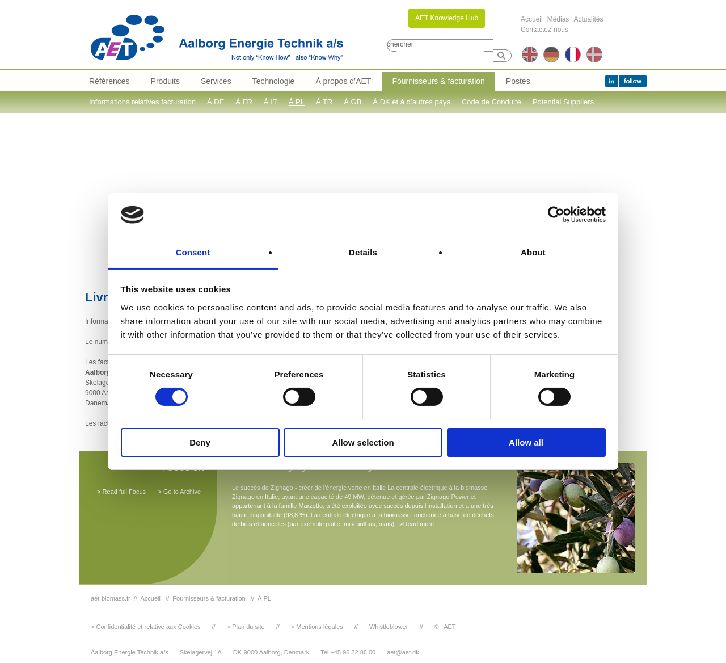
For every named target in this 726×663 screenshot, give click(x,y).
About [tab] (533, 252)
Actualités (588, 19)
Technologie (273, 81)
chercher (400, 44)
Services (216, 81)
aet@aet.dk (403, 652)
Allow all (526, 442)
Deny (199, 442)
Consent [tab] (193, 252)
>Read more (416, 524)
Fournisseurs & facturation (438, 81)
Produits (165, 81)
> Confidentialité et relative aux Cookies (146, 626)
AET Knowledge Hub (446, 18)
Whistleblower (388, 626)
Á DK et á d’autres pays (411, 102)
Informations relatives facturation (142, 102)
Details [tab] (363, 252)
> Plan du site (246, 626)
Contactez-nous (544, 29)
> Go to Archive (179, 491)
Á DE (215, 102)
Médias (558, 19)
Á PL (297, 102)
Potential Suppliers (563, 102)
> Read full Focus (121, 491)
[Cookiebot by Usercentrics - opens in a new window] (556, 214)
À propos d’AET (343, 81)
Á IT (270, 102)
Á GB (352, 102)
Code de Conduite (491, 102)
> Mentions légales (317, 626)
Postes (518, 81)
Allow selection (363, 442)
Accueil (532, 19)
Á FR (243, 102)
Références (109, 81)
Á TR (324, 102)
